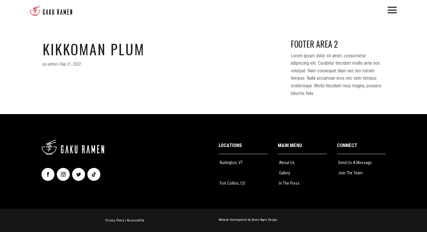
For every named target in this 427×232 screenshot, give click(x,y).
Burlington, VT (231, 162)
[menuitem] (51, 10)
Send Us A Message (355, 162)
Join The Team (350, 173)
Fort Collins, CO (232, 183)
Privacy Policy (114, 220)
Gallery (284, 173)
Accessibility (135, 220)
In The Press (289, 183)
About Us (287, 162)
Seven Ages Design (264, 220)
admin (52, 64)
